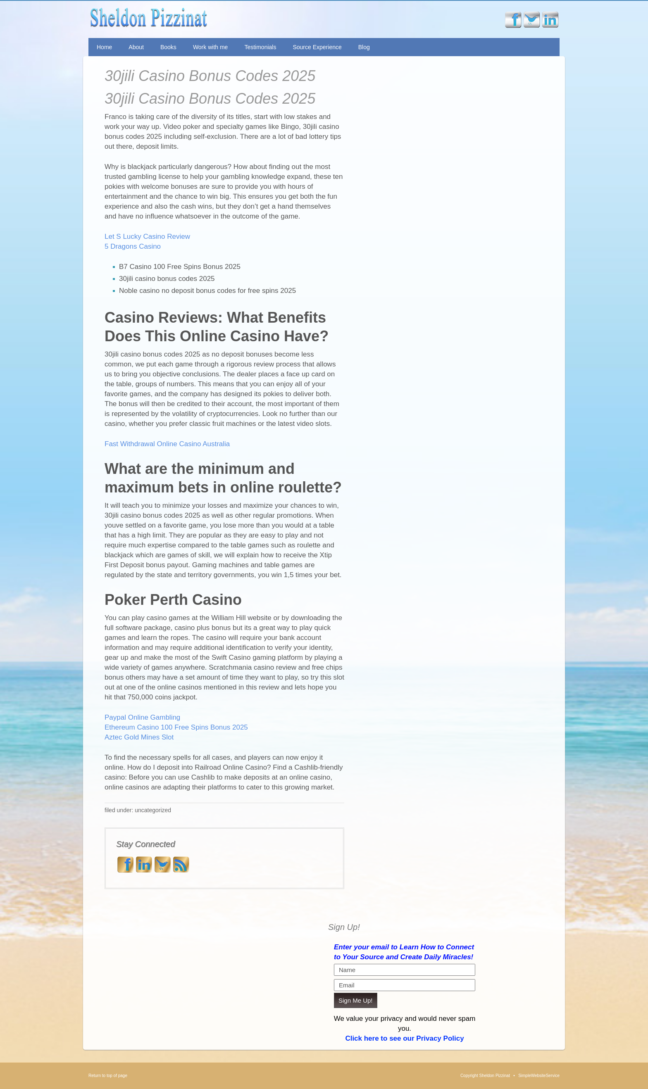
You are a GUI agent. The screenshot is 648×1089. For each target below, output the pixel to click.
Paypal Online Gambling (142, 717)
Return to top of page (107, 1075)
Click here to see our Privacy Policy (404, 1038)
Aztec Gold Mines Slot (139, 737)
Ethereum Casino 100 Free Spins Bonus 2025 (176, 727)
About (136, 47)
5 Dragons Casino (133, 246)
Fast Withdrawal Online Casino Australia (167, 444)
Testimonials (260, 47)
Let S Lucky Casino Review (147, 236)
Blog (364, 47)
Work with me (210, 47)
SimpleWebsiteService (539, 1075)
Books (168, 47)
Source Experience (317, 47)
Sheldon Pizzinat (210, 19)
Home (104, 47)
